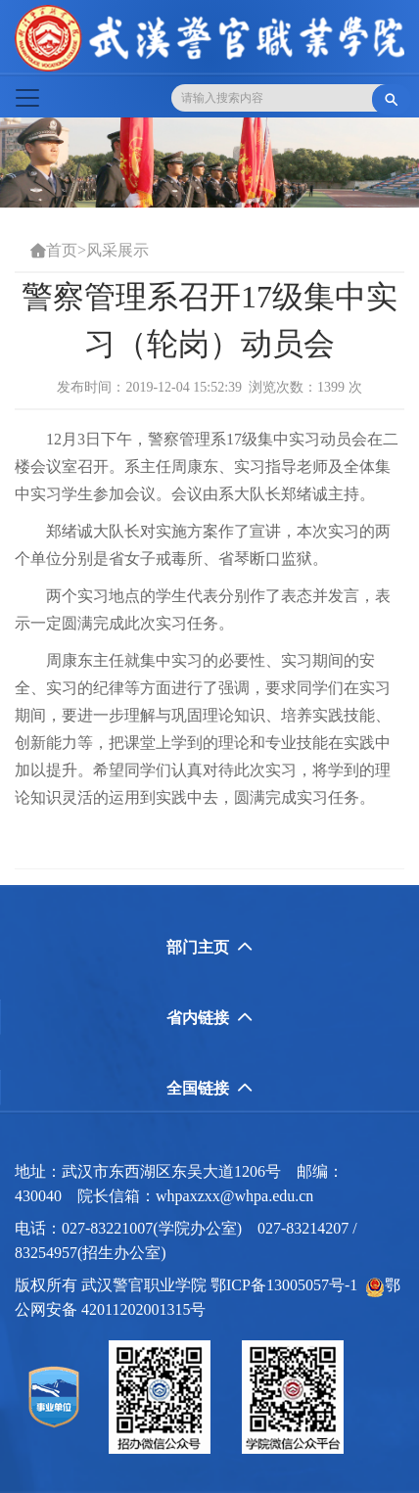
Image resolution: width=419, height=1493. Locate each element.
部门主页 (209, 947)
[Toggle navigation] (27, 97)
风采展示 (117, 250)
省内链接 (209, 1017)
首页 (61, 250)
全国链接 (209, 1088)
